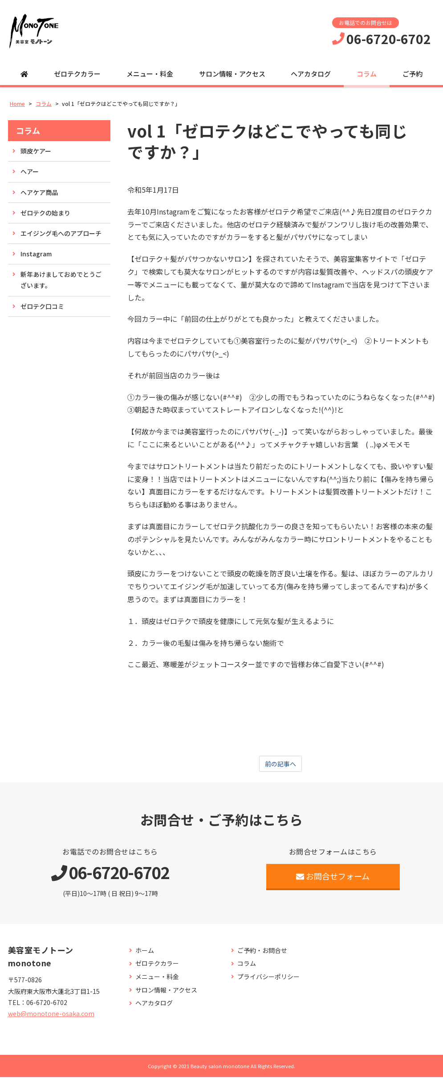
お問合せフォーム (333, 877)
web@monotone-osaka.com (51, 1014)
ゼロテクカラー (77, 73)
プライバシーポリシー (268, 977)
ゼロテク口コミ (42, 306)
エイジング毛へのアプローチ (61, 233)
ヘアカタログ (311, 73)
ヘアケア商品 (39, 192)
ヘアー (29, 171)
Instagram (36, 253)
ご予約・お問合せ (262, 951)
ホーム (144, 951)
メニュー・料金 (149, 73)
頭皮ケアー (35, 150)
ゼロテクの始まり (45, 212)
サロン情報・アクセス (232, 73)
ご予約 (412, 73)
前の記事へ (280, 764)
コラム (367, 73)
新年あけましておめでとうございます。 (61, 280)
